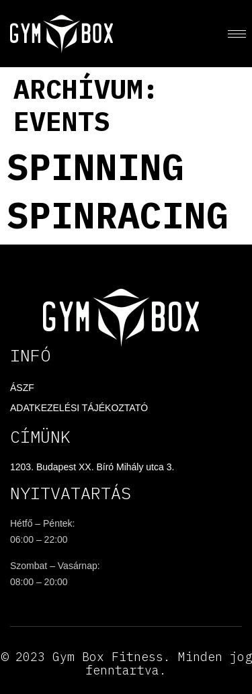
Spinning (95, 166)
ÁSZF (22, 387)
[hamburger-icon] (237, 34)
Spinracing (117, 214)
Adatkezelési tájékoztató (79, 407)
